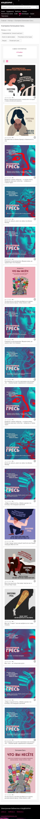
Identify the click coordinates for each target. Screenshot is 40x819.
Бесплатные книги (7, 14)
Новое (20, 56)
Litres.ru (3, 811)
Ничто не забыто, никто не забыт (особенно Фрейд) (18, 221)
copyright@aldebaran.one (9, 816)
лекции (4, 40)
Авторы (10, 20)
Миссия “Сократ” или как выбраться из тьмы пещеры (19, 624)
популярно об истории (25, 37)
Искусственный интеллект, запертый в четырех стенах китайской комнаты (20, 100)
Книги (3, 11)
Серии (32, 14)
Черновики (4, 16)
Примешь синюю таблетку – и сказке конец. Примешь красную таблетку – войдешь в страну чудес (20, 423)
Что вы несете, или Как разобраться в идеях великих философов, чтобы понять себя (19, 302)
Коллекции (25, 14)
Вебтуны (18, 11)
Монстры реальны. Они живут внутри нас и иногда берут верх (18, 583)
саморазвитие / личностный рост (12, 33)
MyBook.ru (20, 811)
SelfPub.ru (11, 811)
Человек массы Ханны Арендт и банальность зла (19, 140)
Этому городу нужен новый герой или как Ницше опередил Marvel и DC (20, 543)
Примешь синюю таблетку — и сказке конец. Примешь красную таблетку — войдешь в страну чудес (19, 181)
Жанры (24, 11)
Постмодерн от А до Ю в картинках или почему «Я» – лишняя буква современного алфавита (19, 382)
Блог (15, 14)
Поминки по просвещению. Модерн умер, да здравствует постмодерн (18, 261)
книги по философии (8, 37)
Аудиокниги (10, 11)
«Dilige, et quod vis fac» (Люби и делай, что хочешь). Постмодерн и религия (18, 503)
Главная (3, 20)
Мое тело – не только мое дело (14, 663)
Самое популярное (19, 49)
